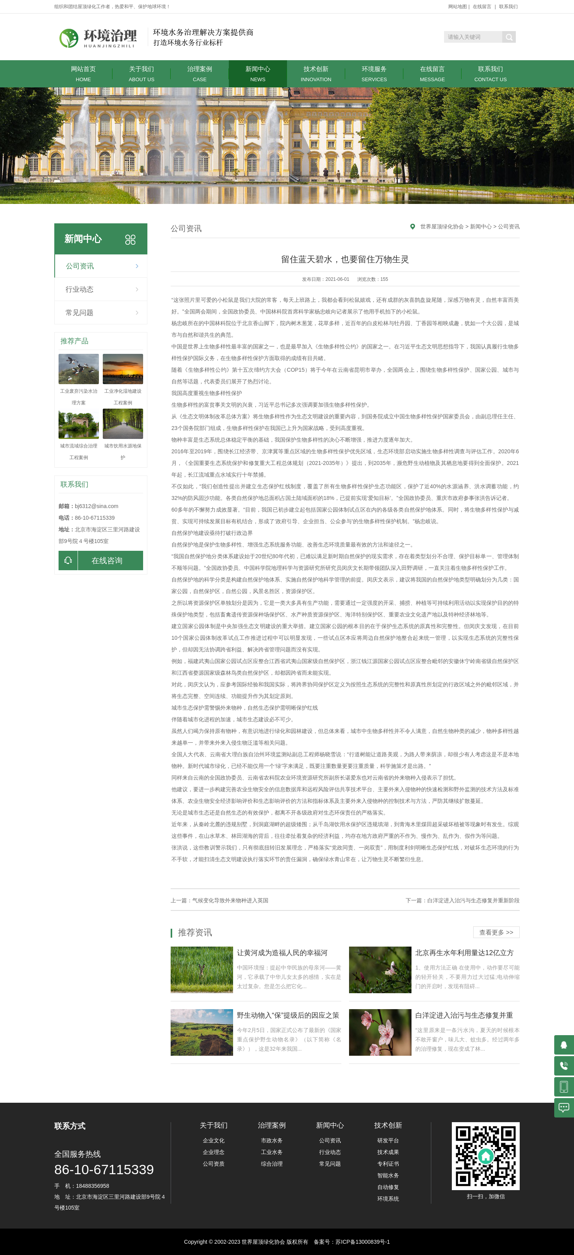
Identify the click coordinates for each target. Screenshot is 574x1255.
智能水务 (388, 1175)
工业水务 (272, 1152)
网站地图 (457, 6)
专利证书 (388, 1163)
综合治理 (272, 1163)
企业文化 (214, 1140)
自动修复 (388, 1187)
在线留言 (482, 6)
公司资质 (214, 1163)
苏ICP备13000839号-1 (362, 1242)
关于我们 (141, 74)
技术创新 (316, 74)
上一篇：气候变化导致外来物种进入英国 (219, 900)
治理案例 (200, 74)
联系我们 (508, 6)
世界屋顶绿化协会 (442, 226)
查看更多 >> (496, 932)
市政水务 (272, 1140)
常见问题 (79, 313)
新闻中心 (258, 74)
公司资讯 (80, 266)
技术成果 (388, 1152)
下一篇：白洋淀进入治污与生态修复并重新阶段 (463, 900)
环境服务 (374, 74)
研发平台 (388, 1140)
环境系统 (388, 1198)
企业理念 (214, 1152)
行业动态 (79, 289)
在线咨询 (91, 560)
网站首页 (83, 74)
